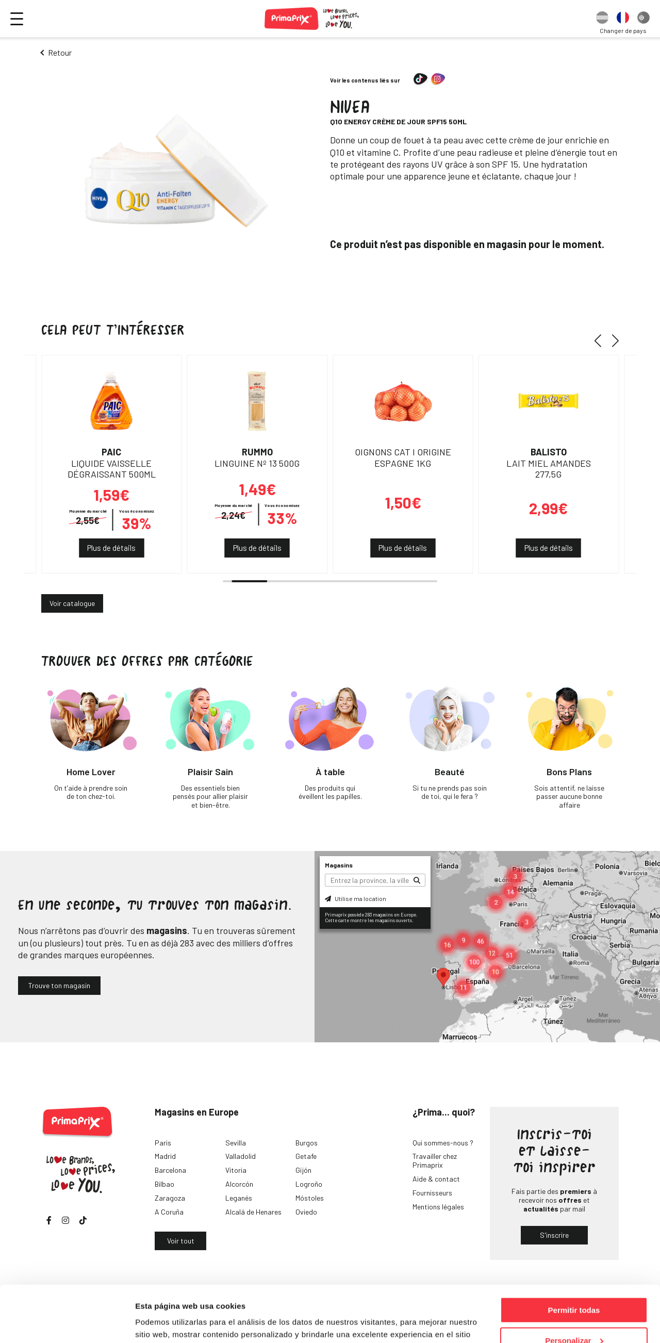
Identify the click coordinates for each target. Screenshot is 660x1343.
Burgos (306, 1142)
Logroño (308, 1184)
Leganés (238, 1197)
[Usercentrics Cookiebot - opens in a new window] (67, 1323)
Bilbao (164, 1184)
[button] (601, 340)
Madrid (165, 1156)
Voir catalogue (72, 603)
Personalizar (574, 1287)
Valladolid (240, 1156)
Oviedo (306, 1211)
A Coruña (169, 1211)
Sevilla (235, 1142)
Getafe (306, 1156)
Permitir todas (574, 1257)
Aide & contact (436, 1178)
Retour (60, 52)
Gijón (303, 1170)
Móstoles (309, 1197)
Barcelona (170, 1170)
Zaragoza (170, 1197)
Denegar (573, 1317)
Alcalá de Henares (253, 1211)
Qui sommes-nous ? (442, 1142)
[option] (602, 18)
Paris (163, 1142)
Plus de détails (111, 547)
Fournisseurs (432, 1192)
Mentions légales (438, 1206)
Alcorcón (239, 1184)
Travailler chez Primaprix (434, 1160)
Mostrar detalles (165, 1322)
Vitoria (235, 1170)
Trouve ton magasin (59, 985)
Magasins (339, 865)
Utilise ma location (355, 898)
